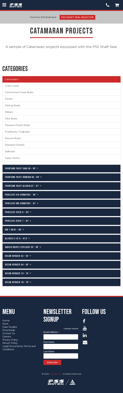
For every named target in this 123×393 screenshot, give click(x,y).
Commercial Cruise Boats (19, 92)
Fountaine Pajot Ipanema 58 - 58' (23, 177)
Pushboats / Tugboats (17, 131)
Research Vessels (14, 144)
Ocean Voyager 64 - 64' (18, 264)
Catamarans (11, 79)
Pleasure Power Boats (17, 125)
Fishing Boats (12, 105)
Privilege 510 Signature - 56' (21, 194)
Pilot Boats (11, 118)
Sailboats (10, 151)
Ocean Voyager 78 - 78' (18, 282)
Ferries (8, 98)
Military (9, 112)
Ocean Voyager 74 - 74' (18, 273)
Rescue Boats (13, 138)
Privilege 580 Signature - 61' (21, 203)
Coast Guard (12, 85)
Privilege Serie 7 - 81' (18, 220)
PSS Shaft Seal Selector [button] (77, 17)
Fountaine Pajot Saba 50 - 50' (21, 168)
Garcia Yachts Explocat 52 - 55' (23, 247)
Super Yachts (12, 158)
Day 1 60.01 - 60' (14, 229)
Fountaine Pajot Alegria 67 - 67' (23, 186)
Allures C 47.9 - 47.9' (17, 238)
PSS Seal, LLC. (55, 374)
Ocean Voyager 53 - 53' (18, 256)
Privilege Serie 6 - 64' (18, 212)
